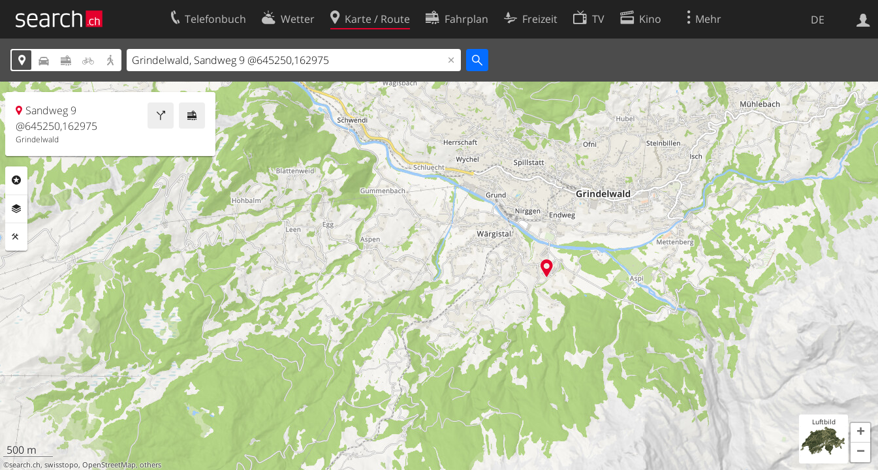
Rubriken (16, 180)
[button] (860, 433)
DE (817, 19)
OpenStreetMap (109, 464)
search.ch (24, 464)
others (150, 464)
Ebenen (16, 209)
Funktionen (16, 237)
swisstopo (61, 464)
